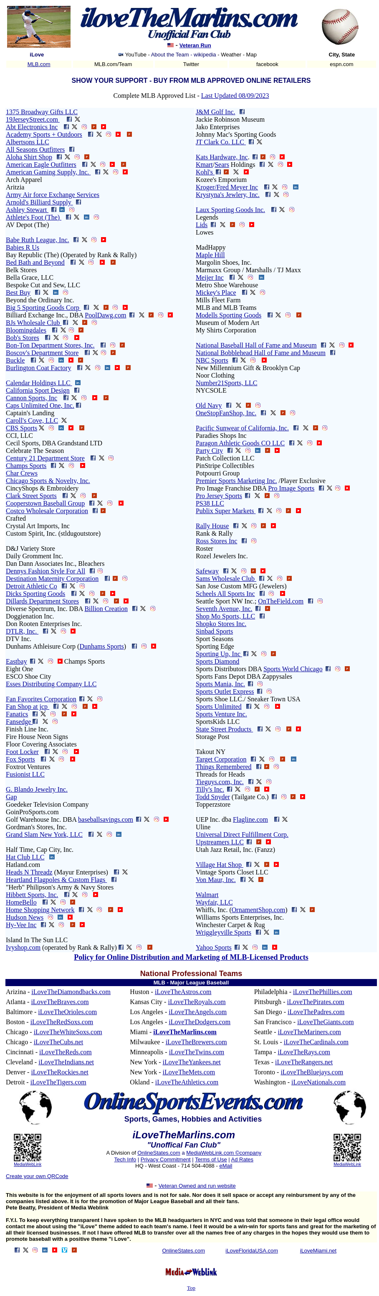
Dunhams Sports (101, 646)
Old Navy (209, 405)
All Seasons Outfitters (35, 149)
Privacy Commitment (166, 1159)
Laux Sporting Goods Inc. (230, 209)
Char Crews (22, 473)
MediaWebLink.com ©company (223, 1153)
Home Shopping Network (40, 909)
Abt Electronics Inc (32, 126)
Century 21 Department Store (45, 458)
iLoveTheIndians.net (66, 1062)
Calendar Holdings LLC (39, 382)
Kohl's (205, 172)
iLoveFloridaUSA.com (251, 1250)
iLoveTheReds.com (65, 1052)
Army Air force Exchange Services (52, 194)
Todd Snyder (213, 796)
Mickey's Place (216, 292)
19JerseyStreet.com (33, 119)
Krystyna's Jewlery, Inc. (228, 194)
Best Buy (18, 292)
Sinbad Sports (214, 631)
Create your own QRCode (37, 1176)
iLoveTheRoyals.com (196, 1001)
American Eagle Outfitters (41, 164)
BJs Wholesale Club (33, 322)
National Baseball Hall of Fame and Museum (256, 345)
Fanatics (17, 714)
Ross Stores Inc (217, 540)
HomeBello (21, 902)
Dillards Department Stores (42, 601)
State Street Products (224, 729)
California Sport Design (38, 390)
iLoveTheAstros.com (183, 991)
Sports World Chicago (293, 668)
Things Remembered (224, 766)
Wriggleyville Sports (223, 932)
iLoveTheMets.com (189, 1072)
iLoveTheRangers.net (304, 1062)
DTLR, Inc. (22, 631)
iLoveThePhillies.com (322, 991)
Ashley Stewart (27, 209)
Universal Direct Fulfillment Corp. (242, 834)
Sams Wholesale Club (226, 578)
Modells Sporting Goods (228, 315)
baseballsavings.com (105, 819)
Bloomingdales (26, 330)
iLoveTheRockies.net (59, 1072)
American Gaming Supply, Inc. (48, 172)
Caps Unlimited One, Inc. (40, 405)
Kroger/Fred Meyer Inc (227, 187)
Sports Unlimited (219, 706)
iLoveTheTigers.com (58, 1082)
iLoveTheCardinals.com (316, 1041)
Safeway (207, 571)
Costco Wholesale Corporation (47, 510)
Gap (11, 796)
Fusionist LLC (25, 774)
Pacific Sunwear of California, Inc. (242, 428)
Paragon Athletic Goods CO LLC (240, 443)
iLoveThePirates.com (315, 1001)
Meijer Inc (210, 277)
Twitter (191, 64)
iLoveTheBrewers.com (196, 1041)
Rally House (212, 525)
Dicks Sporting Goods (35, 593)
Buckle (15, 360)
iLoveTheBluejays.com (311, 1072)
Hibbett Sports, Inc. (32, 894)
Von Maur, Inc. (216, 879)
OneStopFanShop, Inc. (226, 413)
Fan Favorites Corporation (41, 699)
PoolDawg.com (105, 315)
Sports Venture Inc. (221, 714)
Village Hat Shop (219, 864)
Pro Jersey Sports (219, 495)
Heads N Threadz (29, 872)
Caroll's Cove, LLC (32, 420)
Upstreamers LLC (220, 842)
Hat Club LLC (25, 857)
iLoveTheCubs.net (58, 1041)
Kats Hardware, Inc (222, 157)
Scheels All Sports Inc (225, 593)
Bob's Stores (22, 337)
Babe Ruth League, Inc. (37, 239)
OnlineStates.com (158, 1153)
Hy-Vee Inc (21, 924)
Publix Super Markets (226, 510)
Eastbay (16, 661)
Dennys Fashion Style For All (45, 571)
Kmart (204, 164)
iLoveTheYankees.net (192, 1062)
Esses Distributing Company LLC (51, 684)
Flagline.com (250, 819)
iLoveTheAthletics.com (187, 1082)
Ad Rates (242, 1159)
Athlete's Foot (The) (33, 217)
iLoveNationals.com (318, 1082)
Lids (201, 224)
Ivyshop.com (23, 947)
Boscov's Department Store (42, 352)
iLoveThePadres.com (316, 1011)
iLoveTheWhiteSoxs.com (68, 1031)
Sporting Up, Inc (219, 653)
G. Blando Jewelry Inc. (37, 789)
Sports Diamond (217, 661)
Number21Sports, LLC (227, 382)
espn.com (341, 64)
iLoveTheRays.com (304, 1052)
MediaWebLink (27, 1164)
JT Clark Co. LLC (221, 142)
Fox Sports (20, 759)
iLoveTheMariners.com (309, 1031)
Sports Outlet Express (225, 691)
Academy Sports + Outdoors (44, 134)
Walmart (207, 894)
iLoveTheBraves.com (59, 1001)
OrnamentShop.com (258, 909)
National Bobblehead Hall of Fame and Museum (261, 352)
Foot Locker (22, 751)
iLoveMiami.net (318, 1250)
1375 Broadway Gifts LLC (42, 111)
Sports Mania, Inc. (220, 684)
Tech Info (125, 1159)
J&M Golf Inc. (215, 111)
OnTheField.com (280, 601)
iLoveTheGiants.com (325, 1021)
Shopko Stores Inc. (221, 623)
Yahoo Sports (214, 947)
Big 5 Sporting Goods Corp (43, 307)
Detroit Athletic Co (31, 586)
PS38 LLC (210, 503)
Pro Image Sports (291, 488)
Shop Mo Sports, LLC (225, 616)
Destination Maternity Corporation (52, 578)
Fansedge (18, 721)
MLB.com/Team (113, 64)
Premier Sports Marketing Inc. (236, 480)
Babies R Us (22, 247)
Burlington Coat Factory (38, 367)
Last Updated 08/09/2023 (235, 95)
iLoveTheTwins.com (197, 1052)
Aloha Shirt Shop (29, 157)
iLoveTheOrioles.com (67, 1011)
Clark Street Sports (31, 495)
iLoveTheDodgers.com (199, 1021)
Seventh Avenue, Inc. (224, 608)
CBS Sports (21, 428)
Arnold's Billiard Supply (39, 202)
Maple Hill (210, 254)
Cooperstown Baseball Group (45, 503)
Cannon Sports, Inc (31, 397)
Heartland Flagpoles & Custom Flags (56, 879)
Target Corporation (221, 759)
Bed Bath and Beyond (35, 262)
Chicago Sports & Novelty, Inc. (48, 480)
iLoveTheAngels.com (198, 1011)
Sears (222, 164)
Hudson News (24, 917)
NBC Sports (212, 360)
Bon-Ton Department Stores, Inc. (50, 345)
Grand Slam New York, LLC (44, 834)
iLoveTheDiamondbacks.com (71, 991)
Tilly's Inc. (210, 789)
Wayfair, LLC (214, 902)
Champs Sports (26, 465)
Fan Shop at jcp (27, 706)
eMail (225, 1166)
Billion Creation (106, 608)
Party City (209, 450)
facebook (267, 64)
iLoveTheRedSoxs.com (61, 1021)
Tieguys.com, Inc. (220, 781)
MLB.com (39, 64)
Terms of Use (211, 1159)
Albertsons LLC (27, 142)
